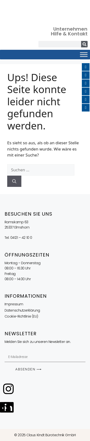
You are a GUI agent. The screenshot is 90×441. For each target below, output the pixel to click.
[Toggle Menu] (84, 54)
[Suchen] (14, 181)
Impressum (14, 304)
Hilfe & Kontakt (69, 33)
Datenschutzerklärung (22, 310)
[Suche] (84, 44)
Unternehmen (70, 29)
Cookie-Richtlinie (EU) (21, 316)
